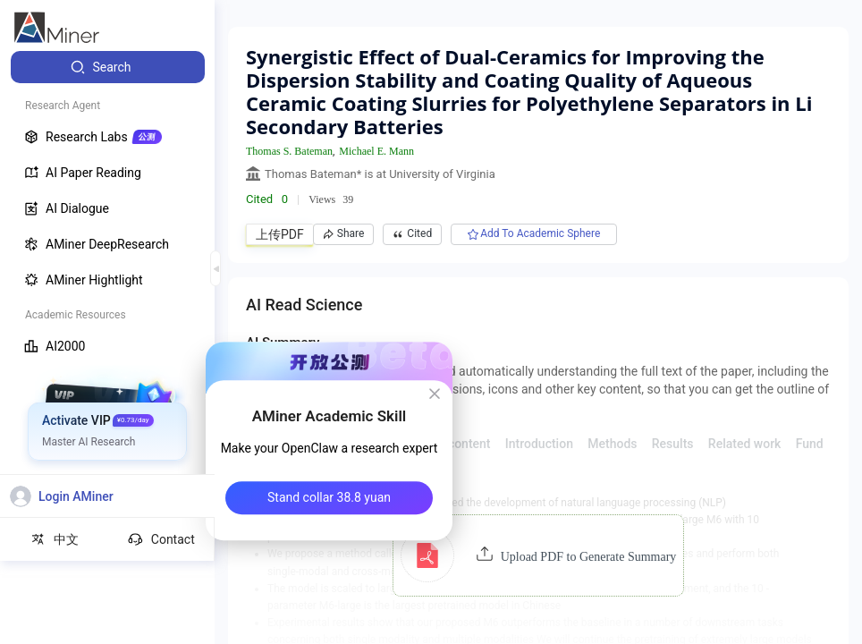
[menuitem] (108, 67)
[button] (539, 555)
